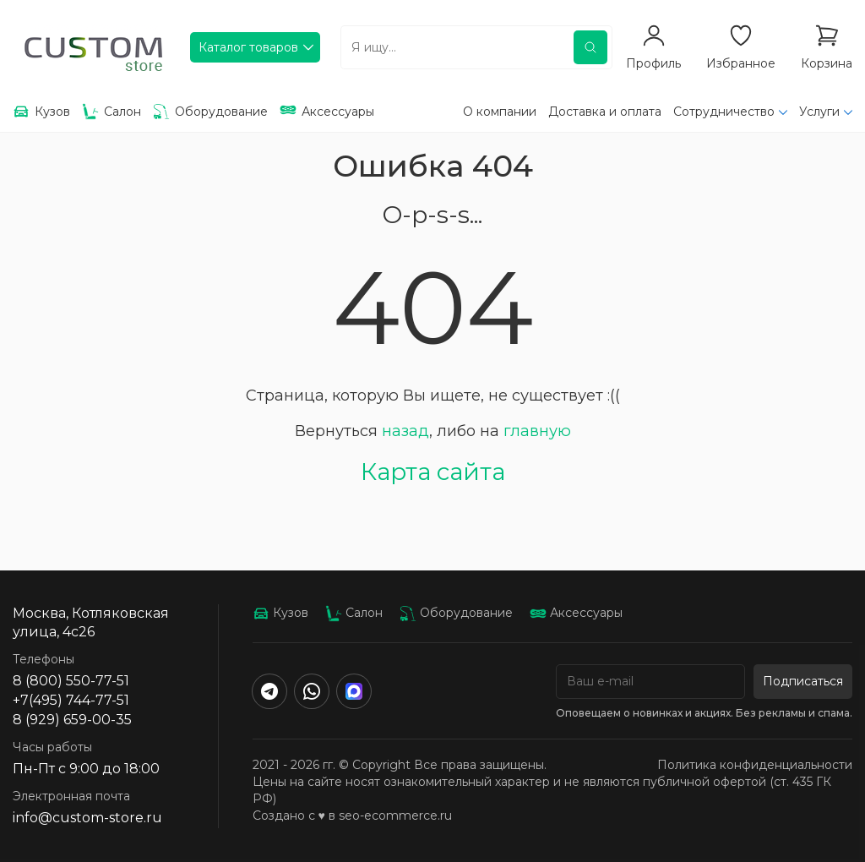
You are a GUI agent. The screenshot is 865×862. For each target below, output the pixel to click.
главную (537, 431)
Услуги (819, 111)
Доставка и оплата (604, 111)
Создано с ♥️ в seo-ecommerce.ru (352, 815)
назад (405, 431)
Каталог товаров (248, 47)
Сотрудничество (724, 111)
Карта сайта (433, 471)
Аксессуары (576, 612)
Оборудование (456, 612)
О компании (499, 111)
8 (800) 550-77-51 (71, 681)
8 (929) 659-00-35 (72, 720)
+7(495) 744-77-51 (71, 700)
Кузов (280, 612)
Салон (354, 612)
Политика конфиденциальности (754, 764)
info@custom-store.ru (87, 818)
